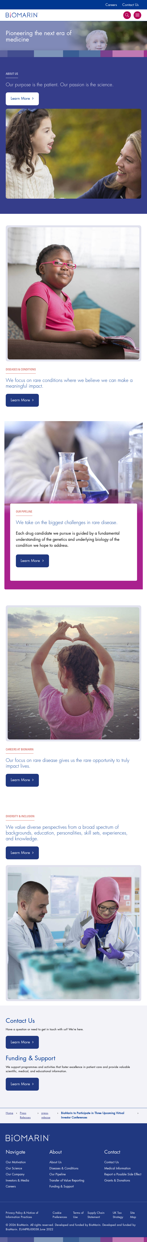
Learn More (25, 99)
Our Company (15, 1174)
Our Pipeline (57, 1174)
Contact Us (130, 4)
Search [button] (127, 15)
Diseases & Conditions (63, 1168)
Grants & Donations (117, 1180)
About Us (55, 1162)
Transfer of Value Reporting (66, 1180)
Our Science (14, 1168)
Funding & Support (61, 1186)
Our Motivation (16, 1162)
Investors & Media (17, 1180)
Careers (111, 4)
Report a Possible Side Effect (122, 1174)
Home (9, 1113)
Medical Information (117, 1168)
